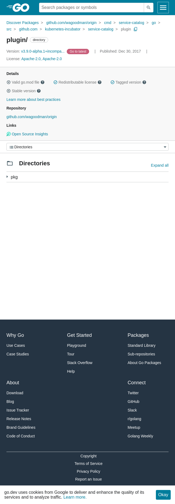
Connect (137, 382)
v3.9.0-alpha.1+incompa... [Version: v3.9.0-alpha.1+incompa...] (36, 51)
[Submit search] (148, 7)
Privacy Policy (88, 471)
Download (14, 393)
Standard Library (142, 345)
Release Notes (18, 419)
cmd (107, 22)
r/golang (134, 419)
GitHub (133, 401)
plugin (126, 29)
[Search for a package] (91, 7)
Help (71, 371)
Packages (138, 335)
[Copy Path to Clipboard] (135, 29)
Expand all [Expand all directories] (160, 165)
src (9, 29)
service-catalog (131, 22)
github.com (28, 29)
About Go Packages (144, 363)
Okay (163, 494)
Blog (10, 401)
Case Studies (17, 354)
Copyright (88, 456)
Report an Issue (88, 479)
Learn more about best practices (33, 99)
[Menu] (87, 147)
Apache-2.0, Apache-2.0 (41, 59)
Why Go (15, 335)
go (154, 22)
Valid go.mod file (25, 82)
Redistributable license (77, 82)
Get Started (79, 335)
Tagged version (128, 82)
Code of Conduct (20, 436)
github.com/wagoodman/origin (71, 22)
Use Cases (15, 345)
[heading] (22, 7)
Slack (132, 410)
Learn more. (74, 497)
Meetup (134, 427)
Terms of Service (89, 463)
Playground (76, 345)
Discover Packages (22, 22)
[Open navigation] (163, 7)
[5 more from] (7, 176)
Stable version (23, 91)
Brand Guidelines (20, 427)
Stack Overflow (79, 363)
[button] (8, 82)
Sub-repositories (141, 354)
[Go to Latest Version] (78, 51)
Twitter (133, 393)
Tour (70, 354)
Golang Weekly (140, 436)
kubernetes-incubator (62, 29)
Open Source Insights (27, 134)
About (12, 382)
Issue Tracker (17, 410)
